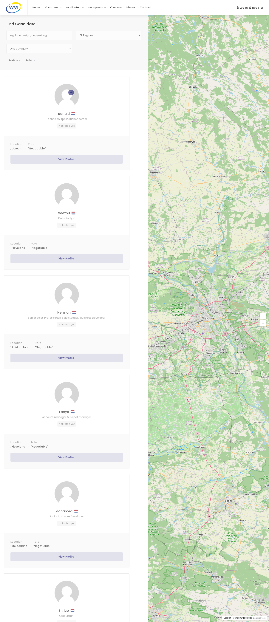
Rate (29, 60)
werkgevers (95, 7)
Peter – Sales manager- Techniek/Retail (109, 522)
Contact (145, 7)
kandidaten (73, 7)
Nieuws (130, 7)
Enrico (109, 317)
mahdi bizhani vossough (39, 418)
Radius (13, 60)
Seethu (109, 114)
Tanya (109, 215)
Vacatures (51, 7)
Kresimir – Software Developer (38, 522)
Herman (39, 213)
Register (256, 8)
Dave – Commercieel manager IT (109, 418)
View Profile (39, 160)
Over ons (116, 7)
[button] (263, 316)
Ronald (38, 114)
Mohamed (39, 317)
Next (135, 596)
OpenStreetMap (243, 617)
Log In (240, 8)
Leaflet (227, 617)
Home (36, 7)
